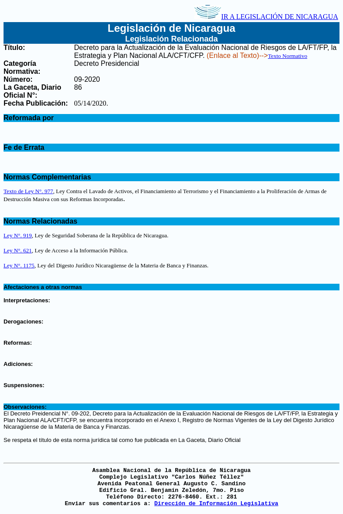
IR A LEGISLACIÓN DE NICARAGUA (266, 16)
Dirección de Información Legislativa (216, 503)
